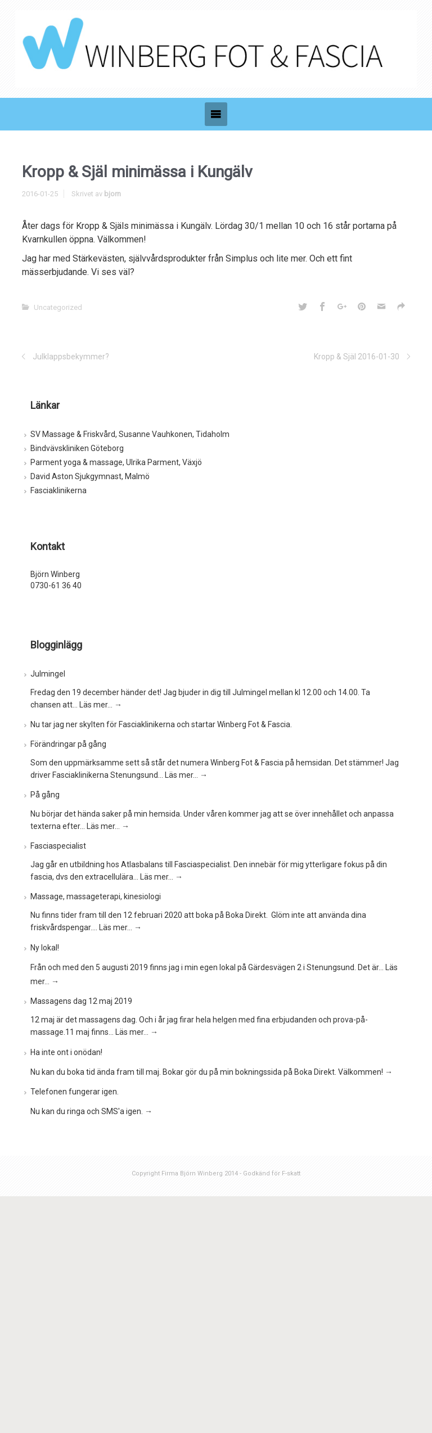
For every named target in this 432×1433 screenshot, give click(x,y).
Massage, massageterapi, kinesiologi (95, 896)
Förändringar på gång (68, 744)
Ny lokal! (44, 947)
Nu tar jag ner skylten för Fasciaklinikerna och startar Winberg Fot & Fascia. (161, 724)
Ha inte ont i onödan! (66, 1052)
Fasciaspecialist (58, 845)
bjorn (112, 194)
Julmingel (47, 673)
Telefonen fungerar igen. (74, 1091)
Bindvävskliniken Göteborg (77, 448)
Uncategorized (58, 307)
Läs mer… (100, 704)
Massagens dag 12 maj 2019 (81, 1001)
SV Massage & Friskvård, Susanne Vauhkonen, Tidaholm (130, 434)
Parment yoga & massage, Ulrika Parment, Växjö (116, 462)
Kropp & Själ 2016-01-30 (356, 356)
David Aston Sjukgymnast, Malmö (90, 476)
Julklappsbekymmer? (71, 356)
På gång (45, 794)
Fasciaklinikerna (58, 490)
